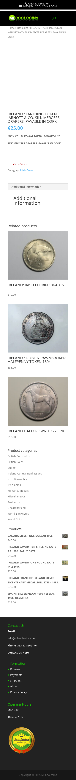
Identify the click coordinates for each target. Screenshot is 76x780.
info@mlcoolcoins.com (22, 638)
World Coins (15, 519)
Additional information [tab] (26, 186)
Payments (16, 675)
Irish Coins (22, 27)
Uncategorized (17, 508)
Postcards (14, 502)
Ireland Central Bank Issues (25, 473)
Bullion (12, 467)
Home (11, 27)
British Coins (15, 462)
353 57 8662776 (27, 645)
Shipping (15, 680)
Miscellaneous (17, 496)
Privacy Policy (18, 692)
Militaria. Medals (18, 490)
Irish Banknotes (17, 479)
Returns (15, 669)
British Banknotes (19, 456)
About (14, 686)
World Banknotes (18, 513)
